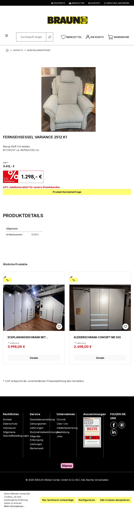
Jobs (59, 436)
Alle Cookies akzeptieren (115, 499)
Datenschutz (10, 423)
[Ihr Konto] (95, 37)
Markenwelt (36, 448)
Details (34, 357)
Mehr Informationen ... (14, 506)
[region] (68, 99)
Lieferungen (36, 427)
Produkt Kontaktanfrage (67, 191)
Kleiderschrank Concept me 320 (97, 337)
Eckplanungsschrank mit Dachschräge (27, 337)
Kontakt (7, 419)
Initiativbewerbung (67, 427)
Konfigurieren (87, 499)
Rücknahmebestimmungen (45, 432)
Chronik (61, 419)
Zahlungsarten (38, 423)
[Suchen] (49, 36)
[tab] (23, 215)
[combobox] (31, 36)
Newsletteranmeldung (42, 419)
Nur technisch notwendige (58, 499)
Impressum (9, 427)
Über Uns (62, 423)
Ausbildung (63, 432)
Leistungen (36, 444)
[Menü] (6, 35)
